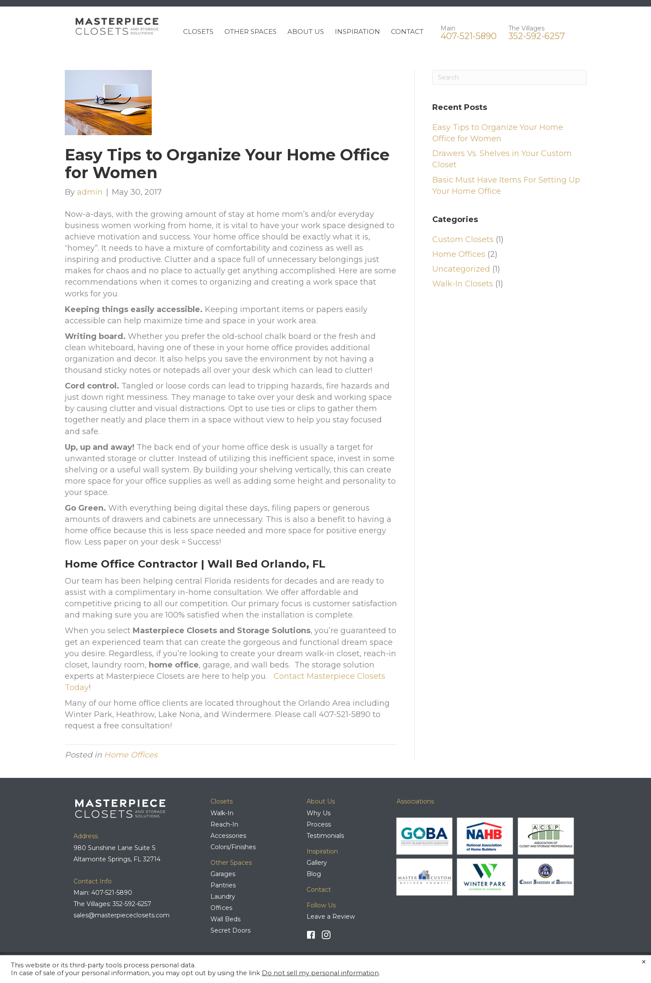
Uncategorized (461, 269)
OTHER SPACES (250, 31)
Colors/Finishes (233, 847)
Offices (221, 908)
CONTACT (407, 31)
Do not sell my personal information (320, 973)
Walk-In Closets (462, 284)
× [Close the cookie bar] (644, 962)
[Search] (509, 77)
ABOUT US (305, 31)
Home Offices (130, 755)
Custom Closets (463, 239)
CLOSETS (198, 31)
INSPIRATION (357, 31)
